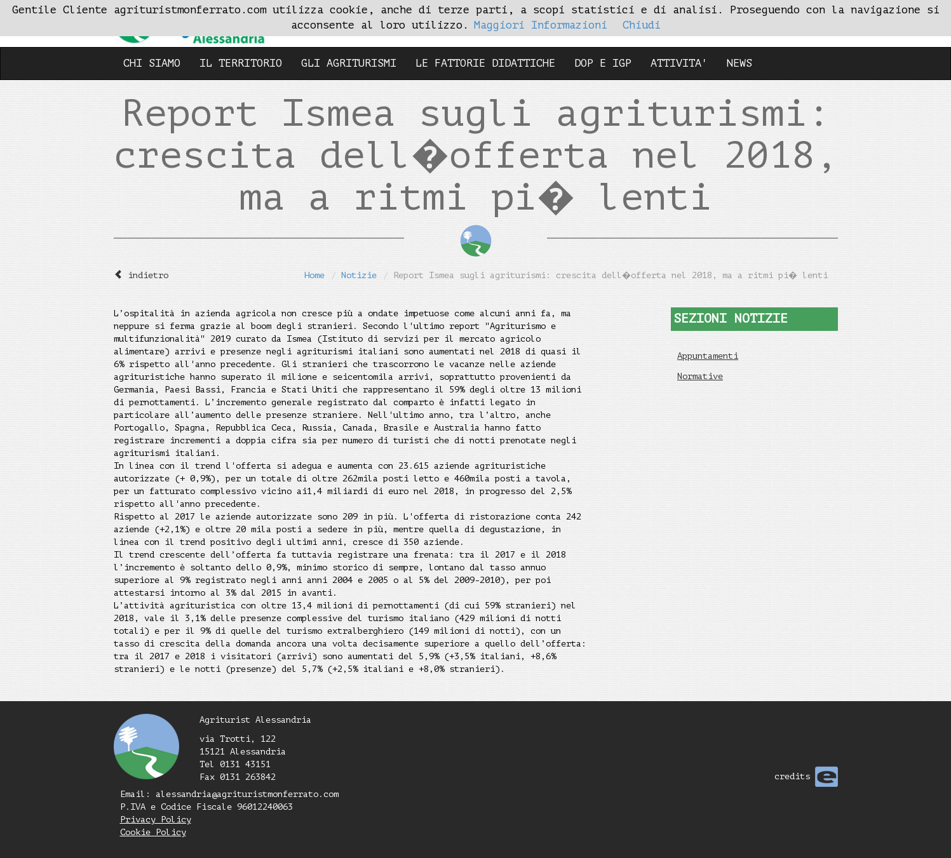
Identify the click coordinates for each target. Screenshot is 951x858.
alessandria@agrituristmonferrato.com (247, 794)
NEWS (739, 63)
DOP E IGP (602, 63)
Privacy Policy (155, 819)
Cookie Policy (153, 832)
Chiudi (642, 25)
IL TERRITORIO (240, 63)
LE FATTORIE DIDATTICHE (485, 63)
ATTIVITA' (679, 63)
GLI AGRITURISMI (348, 63)
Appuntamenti (707, 356)
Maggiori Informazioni (540, 25)
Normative (700, 376)
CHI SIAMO (151, 63)
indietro (148, 275)
